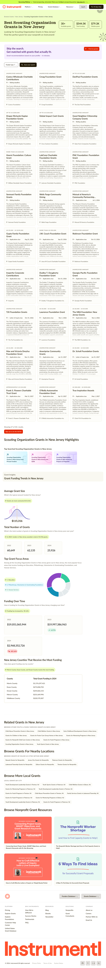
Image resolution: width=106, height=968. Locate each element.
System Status (58, 963)
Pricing (40, 7)
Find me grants (91, 49)
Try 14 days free (96, 7)
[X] (88, 963)
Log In (83, 7)
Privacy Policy (36, 963)
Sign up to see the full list (13, 431)
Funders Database (69, 896)
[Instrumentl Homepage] (11, 6)
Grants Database (54, 7)
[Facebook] (82, 963)
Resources (70, 7)
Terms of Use (47, 963)
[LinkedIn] (98, 963)
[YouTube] (93, 963)
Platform (29, 7)
